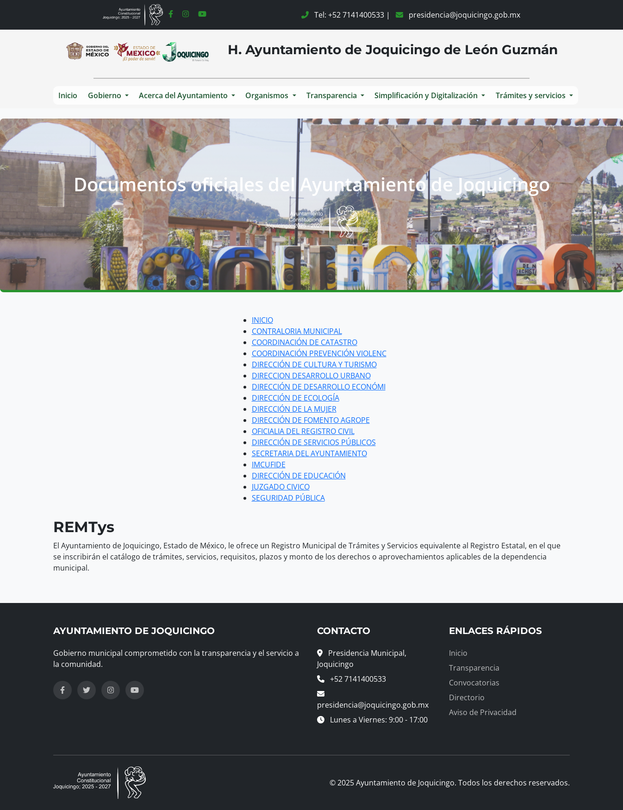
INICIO (262, 320)
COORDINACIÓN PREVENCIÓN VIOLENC (319, 353)
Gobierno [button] (105, 95)
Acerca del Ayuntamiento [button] (184, 95)
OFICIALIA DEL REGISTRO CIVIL (303, 431)
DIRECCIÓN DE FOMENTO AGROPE (311, 420)
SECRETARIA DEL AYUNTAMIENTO (309, 453)
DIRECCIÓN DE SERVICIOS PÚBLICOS (314, 442)
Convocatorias (474, 683)
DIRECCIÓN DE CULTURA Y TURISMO (314, 364)
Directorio (467, 697)
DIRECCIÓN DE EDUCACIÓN (299, 476)
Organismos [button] (267, 95)
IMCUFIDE (269, 464)
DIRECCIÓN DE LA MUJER (294, 409)
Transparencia (474, 668)
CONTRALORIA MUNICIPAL (297, 331)
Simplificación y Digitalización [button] (427, 95)
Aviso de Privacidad (483, 712)
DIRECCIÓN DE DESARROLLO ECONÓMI (319, 387)
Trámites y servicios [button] (531, 95)
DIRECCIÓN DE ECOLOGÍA (295, 398)
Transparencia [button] (332, 95)
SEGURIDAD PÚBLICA (288, 498)
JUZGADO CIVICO (281, 487)
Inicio (67, 95)
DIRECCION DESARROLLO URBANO (311, 375)
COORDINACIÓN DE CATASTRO (304, 342)
